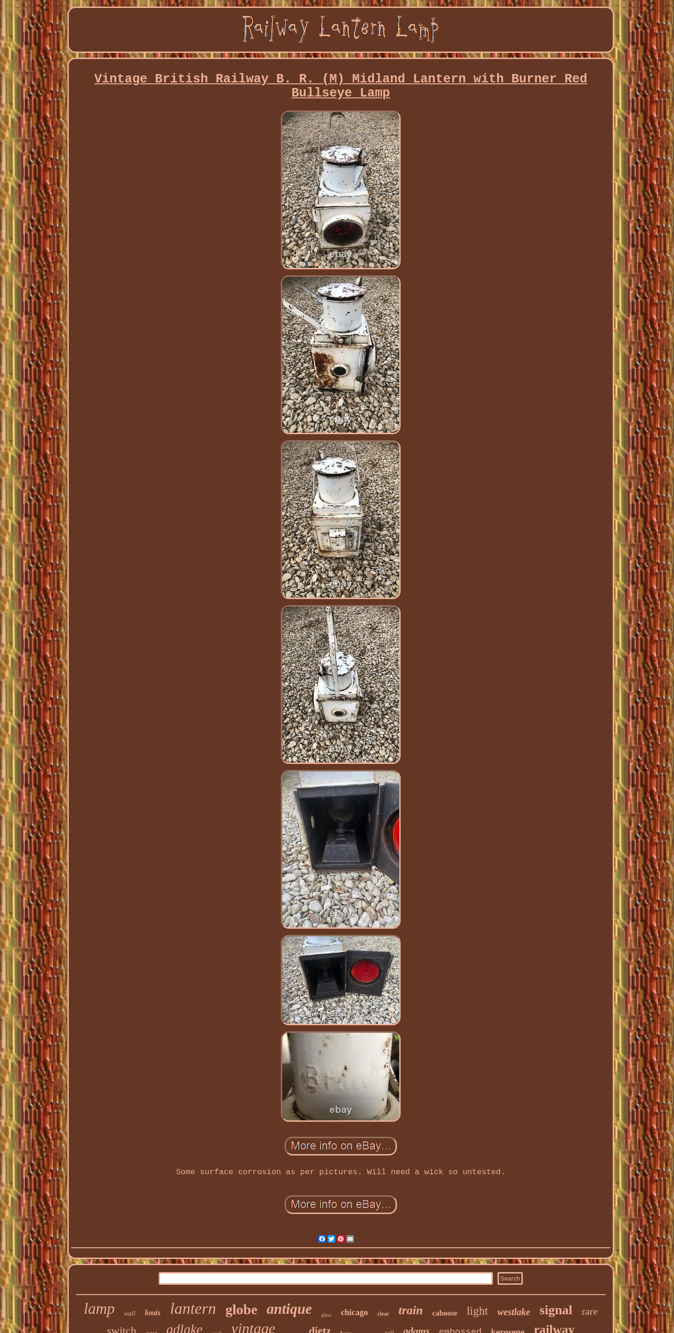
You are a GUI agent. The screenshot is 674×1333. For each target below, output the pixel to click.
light (477, 1310)
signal (556, 1310)
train (411, 1310)
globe (241, 1309)
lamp (99, 1308)
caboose (444, 1313)
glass (326, 1315)
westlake (514, 1312)
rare (590, 1311)
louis (153, 1312)
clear (383, 1314)
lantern (193, 1308)
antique (289, 1309)
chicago (354, 1312)
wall (129, 1313)
